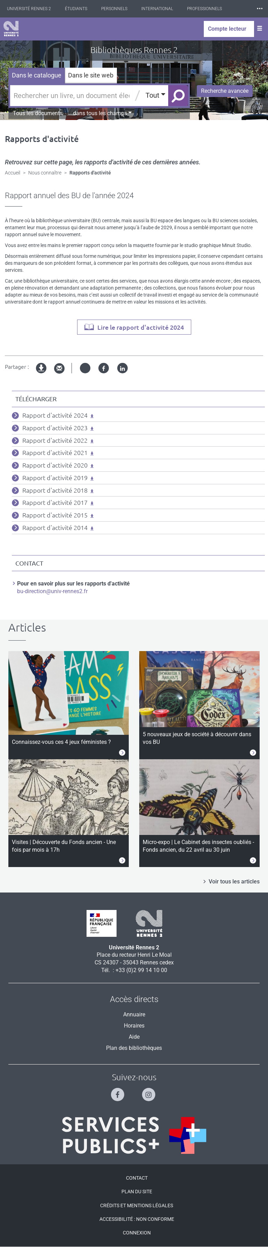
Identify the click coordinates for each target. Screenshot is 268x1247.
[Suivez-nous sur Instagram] (149, 1091)
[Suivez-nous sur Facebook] (118, 1091)
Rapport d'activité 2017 (55, 502)
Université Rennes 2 (29, 8)
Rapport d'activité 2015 (55, 515)
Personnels (114, 8)
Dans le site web (90, 75)
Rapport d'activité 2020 (55, 465)
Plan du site (136, 1191)
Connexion (137, 1232)
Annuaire (134, 1014)
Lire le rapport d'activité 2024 (140, 327)
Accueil (12, 173)
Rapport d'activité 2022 (55, 440)
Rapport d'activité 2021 (55, 452)
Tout (155, 95)
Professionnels (204, 8)
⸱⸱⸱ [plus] (259, 8)
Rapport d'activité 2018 (55, 490)
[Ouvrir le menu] (260, 29)
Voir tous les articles (234, 881)
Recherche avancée (224, 91)
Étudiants (76, 8)
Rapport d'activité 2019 (55, 477)
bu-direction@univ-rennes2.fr (52, 591)
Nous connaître (44, 173)
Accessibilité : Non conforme (136, 1219)
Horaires (134, 1025)
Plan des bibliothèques (134, 1048)
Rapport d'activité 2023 (55, 427)
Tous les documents (37, 113)
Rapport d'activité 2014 (55, 527)
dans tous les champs (102, 113)
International (157, 8)
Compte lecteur (227, 28)
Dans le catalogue (36, 75)
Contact (137, 1178)
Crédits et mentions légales (136, 1205)
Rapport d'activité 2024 (55, 415)
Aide (134, 1036)
